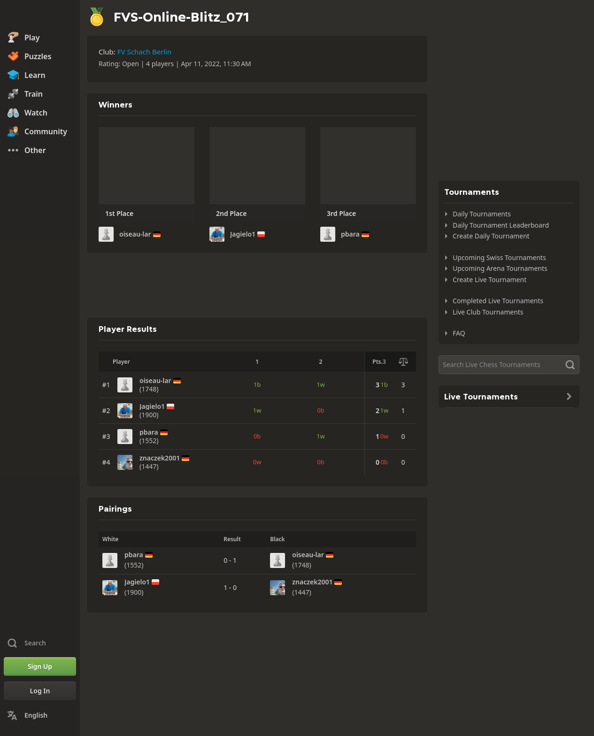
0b (320, 410)
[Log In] (40, 691)
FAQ (459, 333)
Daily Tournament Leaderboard (501, 225)
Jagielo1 (242, 234)
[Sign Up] (40, 666)
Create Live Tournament (489, 279)
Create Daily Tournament (491, 235)
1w (320, 384)
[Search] (509, 364)
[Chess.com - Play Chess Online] (40, 16)
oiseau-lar (135, 234)
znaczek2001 (159, 458)
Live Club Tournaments (488, 311)
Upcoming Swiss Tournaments (499, 257)
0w (257, 462)
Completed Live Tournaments (498, 300)
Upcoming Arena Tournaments (500, 268)
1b (257, 384)
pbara (350, 234)
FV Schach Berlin (144, 51)
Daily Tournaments (482, 213)
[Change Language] (40, 715)
